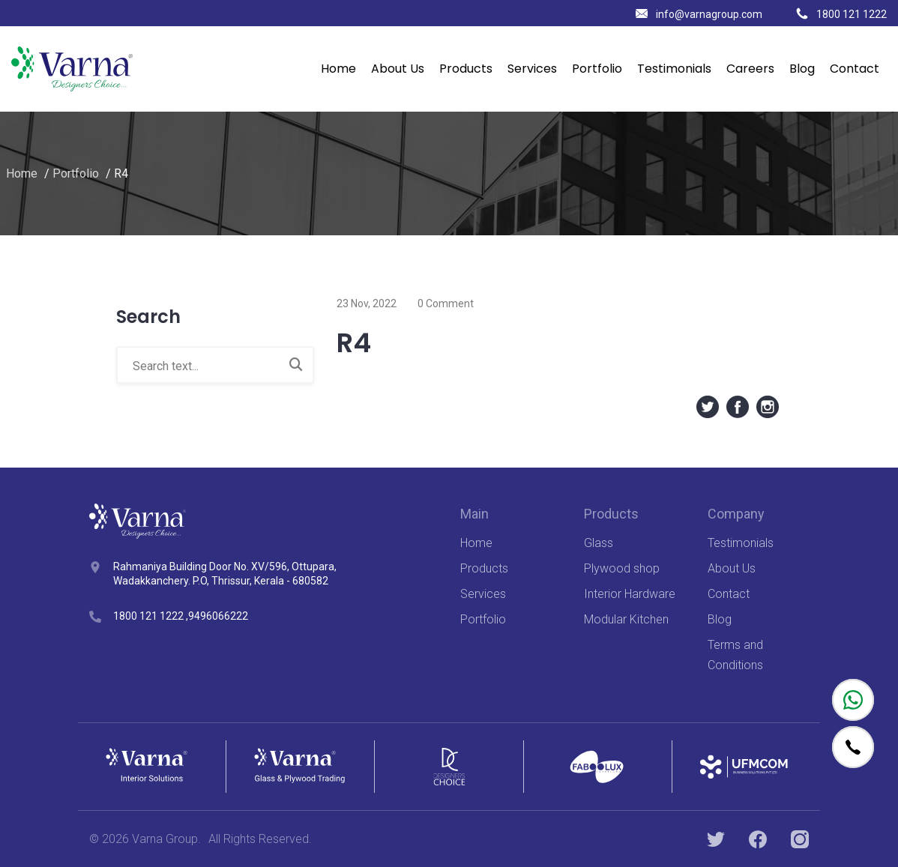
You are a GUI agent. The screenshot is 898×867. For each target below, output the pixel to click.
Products (465, 68)
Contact (854, 68)
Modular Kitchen (626, 619)
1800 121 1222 (841, 14)
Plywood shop (622, 568)
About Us (397, 68)
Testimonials (674, 68)
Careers (750, 68)
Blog (802, 68)
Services (532, 68)
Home (338, 68)
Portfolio (597, 68)
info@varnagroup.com (699, 14)
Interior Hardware (629, 594)
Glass (598, 543)
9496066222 (218, 616)
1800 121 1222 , (150, 616)
